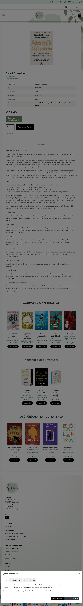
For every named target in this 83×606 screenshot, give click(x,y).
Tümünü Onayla (72, 598)
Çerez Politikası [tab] (29, 580)
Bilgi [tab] (5, 580)
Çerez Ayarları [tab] (16, 580)
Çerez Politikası (29, 587)
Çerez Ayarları (57, 598)
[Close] (79, 573)
